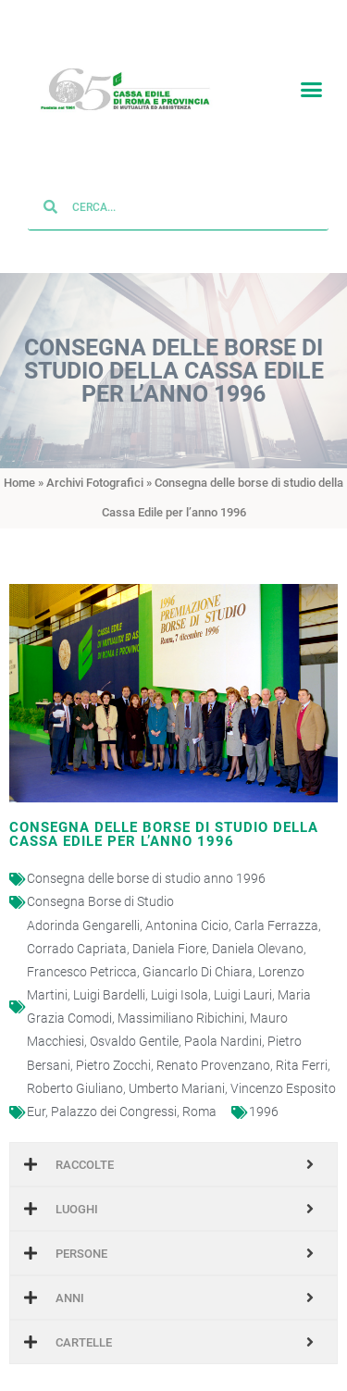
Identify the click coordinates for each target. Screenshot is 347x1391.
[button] (311, 85)
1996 (264, 1092)
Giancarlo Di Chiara (198, 952)
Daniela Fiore (169, 929)
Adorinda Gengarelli (83, 905)
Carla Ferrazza (276, 905)
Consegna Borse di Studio (100, 882)
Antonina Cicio (187, 905)
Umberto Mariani (177, 1069)
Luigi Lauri (243, 975)
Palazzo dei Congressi (114, 1092)
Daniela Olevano (258, 929)
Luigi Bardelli (109, 975)
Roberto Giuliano (75, 1069)
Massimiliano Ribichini (181, 998)
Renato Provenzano (213, 1044)
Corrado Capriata (77, 929)
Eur (36, 1092)
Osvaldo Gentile (134, 1021)
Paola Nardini (223, 1021)
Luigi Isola (179, 975)
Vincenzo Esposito (283, 1069)
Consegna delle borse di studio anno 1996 (146, 858)
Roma (199, 1092)
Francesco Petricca (82, 952)
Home (19, 462)
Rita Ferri (302, 1044)
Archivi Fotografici (94, 462)
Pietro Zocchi (113, 1044)
